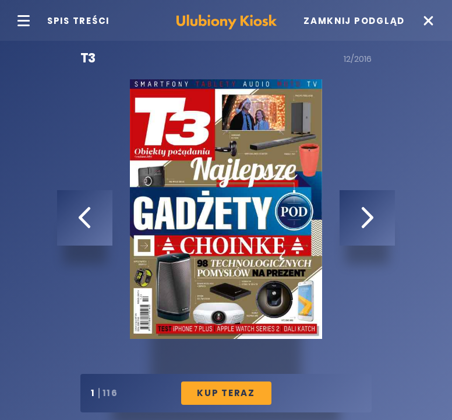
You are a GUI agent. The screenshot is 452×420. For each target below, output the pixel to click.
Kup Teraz (226, 393)
